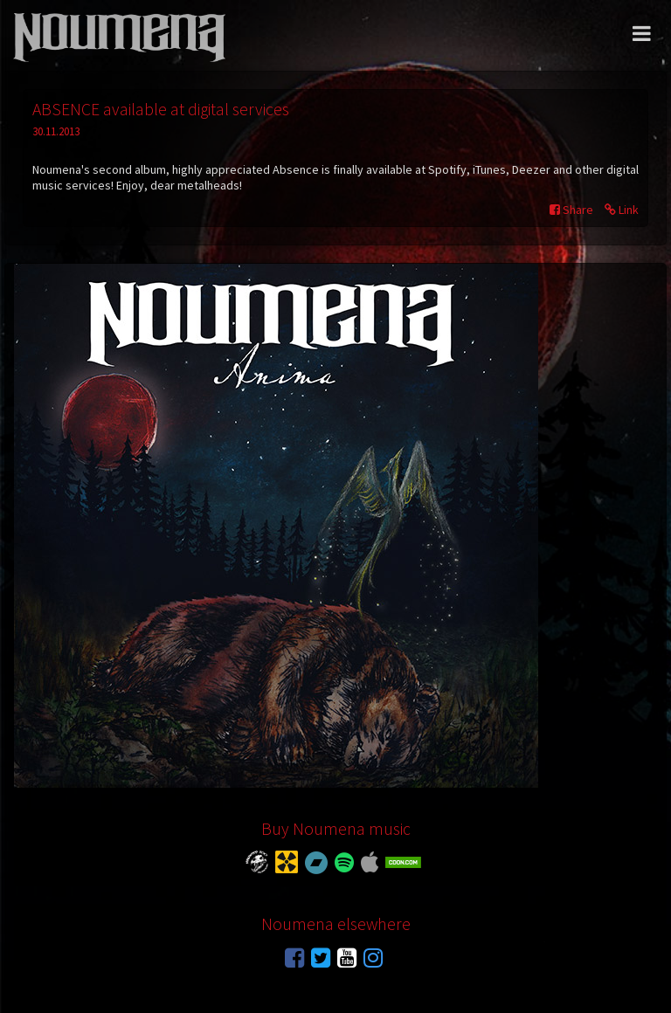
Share (571, 209)
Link (622, 209)
